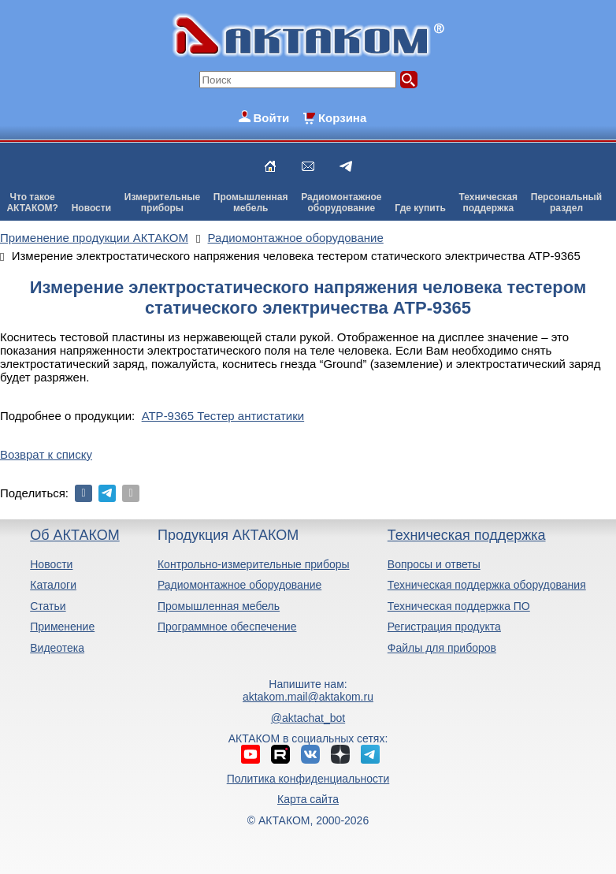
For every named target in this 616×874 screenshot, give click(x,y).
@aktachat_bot (308, 718)
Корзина (342, 118)
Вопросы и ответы (434, 564)
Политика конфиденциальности (308, 778)
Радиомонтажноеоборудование (341, 203)
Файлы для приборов (442, 648)
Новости (91, 208)
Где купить (420, 208)
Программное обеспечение (227, 626)
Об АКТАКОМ (74, 535)
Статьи (47, 606)
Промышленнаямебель (250, 203)
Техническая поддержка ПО (459, 606)
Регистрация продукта (444, 626)
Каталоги (53, 584)
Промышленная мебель (219, 606)
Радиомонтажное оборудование (239, 584)
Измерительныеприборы (162, 203)
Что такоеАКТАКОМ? (32, 203)
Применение (62, 626)
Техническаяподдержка (488, 203)
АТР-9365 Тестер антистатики (223, 415)
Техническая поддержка (467, 535)
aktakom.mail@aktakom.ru (308, 696)
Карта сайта (308, 799)
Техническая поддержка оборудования (487, 584)
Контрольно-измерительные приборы (254, 564)
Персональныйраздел (566, 203)
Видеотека (57, 648)
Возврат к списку (46, 454)
